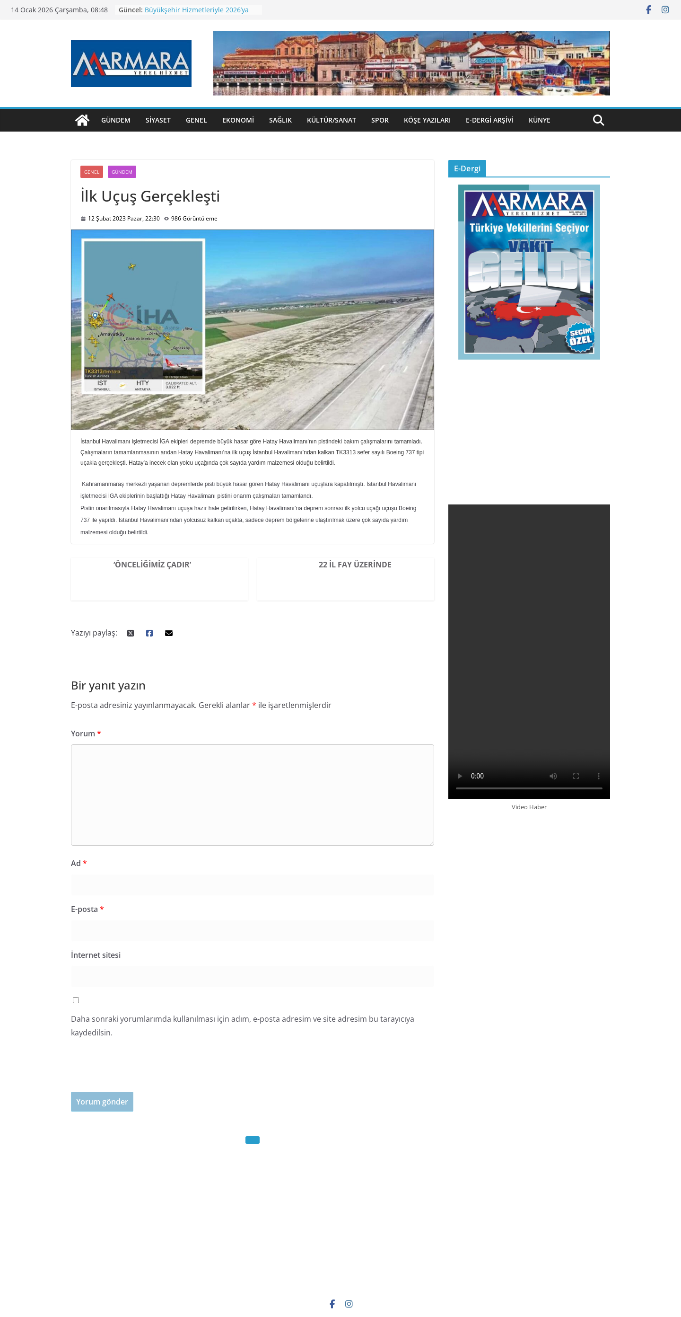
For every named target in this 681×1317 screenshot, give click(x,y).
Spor (380, 119)
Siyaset (158, 119)
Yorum (86, 733)
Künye (539, 119)
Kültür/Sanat (331, 119)
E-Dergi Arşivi (490, 119)
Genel (196, 119)
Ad (79, 863)
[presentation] (143, 1073)
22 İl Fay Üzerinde (355, 564)
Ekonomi (238, 119)
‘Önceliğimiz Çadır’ (152, 564)
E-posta (87, 909)
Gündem (116, 119)
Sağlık (280, 119)
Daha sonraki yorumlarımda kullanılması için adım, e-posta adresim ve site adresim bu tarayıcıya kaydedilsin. (242, 1026)
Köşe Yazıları (427, 119)
